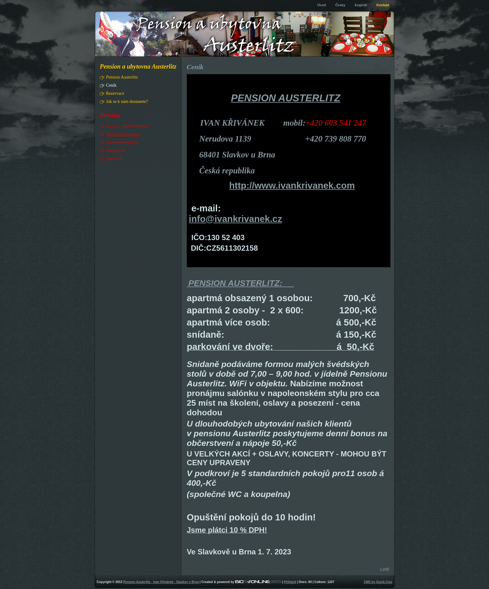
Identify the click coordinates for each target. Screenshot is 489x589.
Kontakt (382, 5)
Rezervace (115, 93)
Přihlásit (290, 582)
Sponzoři (114, 158)
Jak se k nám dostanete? (127, 101)
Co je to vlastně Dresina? (128, 126)
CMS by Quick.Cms (378, 582)
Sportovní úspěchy (122, 142)
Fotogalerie (116, 150)
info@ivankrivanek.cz (235, 219)
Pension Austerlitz (122, 77)
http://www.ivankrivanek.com (292, 185)
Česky (340, 5)
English (361, 5)
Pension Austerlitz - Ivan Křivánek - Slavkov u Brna (161, 582)
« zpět (384, 569)
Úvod (321, 5)
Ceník (111, 85)
